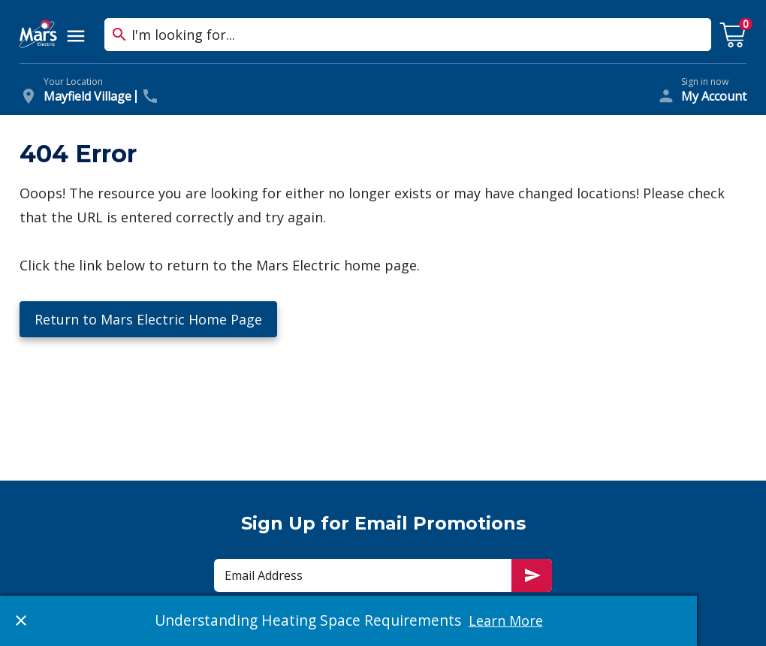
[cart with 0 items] (732, 36)
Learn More (506, 620)
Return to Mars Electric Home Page (148, 319)
